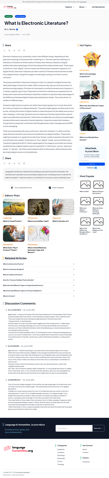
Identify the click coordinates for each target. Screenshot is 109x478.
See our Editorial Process (21, 187)
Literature (7, 218)
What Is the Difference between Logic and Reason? (37, 250)
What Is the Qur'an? (60, 221)
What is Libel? (84, 191)
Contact (85, 452)
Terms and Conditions (18, 475)
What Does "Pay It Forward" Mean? (10, 249)
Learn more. (83, 2)
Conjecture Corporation (23, 472)
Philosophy (8, 245)
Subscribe (92, 164)
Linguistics (84, 102)
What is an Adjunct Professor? (83, 210)
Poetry (83, 134)
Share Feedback (56, 187)
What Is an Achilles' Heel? (38, 221)
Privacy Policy (7, 475)
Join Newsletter (98, 7)
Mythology (33, 218)
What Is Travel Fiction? (12, 221)
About (85, 449)
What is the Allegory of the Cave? (98, 230)
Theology (56, 218)
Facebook (86, 462)
